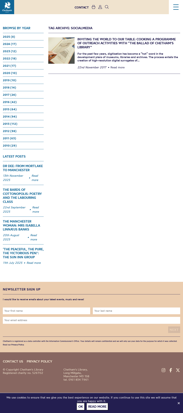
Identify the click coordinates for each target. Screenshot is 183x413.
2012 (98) (9, 131)
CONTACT (82, 7)
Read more (34, 178)
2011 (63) (9, 138)
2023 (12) (9, 51)
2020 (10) (10, 73)
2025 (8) (9, 36)
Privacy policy (39, 361)
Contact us (13, 361)
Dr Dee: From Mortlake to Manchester (23, 168)
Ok (80, 407)
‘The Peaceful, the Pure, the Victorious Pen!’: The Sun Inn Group (23, 253)
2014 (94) (10, 116)
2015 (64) (10, 109)
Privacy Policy (17, 344)
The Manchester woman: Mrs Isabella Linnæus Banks (21, 225)
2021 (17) (9, 65)
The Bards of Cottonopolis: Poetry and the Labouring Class (22, 196)
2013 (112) (10, 124)
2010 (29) (10, 145)
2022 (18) (9, 58)
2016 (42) (10, 102)
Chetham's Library (7, 7)
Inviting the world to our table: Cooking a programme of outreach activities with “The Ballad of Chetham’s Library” (126, 43)
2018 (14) (9, 87)
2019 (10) (9, 80)
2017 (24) (9, 94)
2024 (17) (9, 44)
